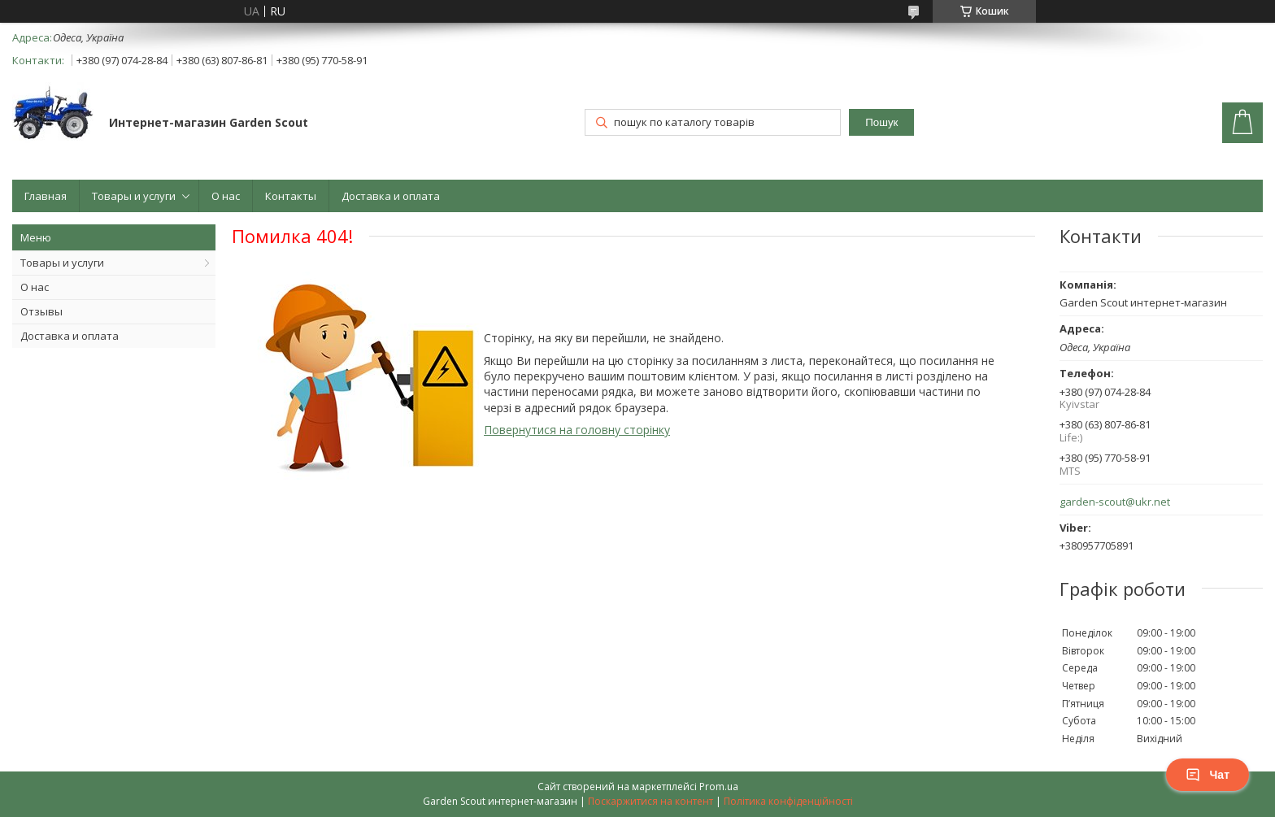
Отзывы (41, 311)
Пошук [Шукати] (881, 122)
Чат (1207, 774)
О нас (225, 196)
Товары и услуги (134, 196)
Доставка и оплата (391, 196)
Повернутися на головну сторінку (577, 429)
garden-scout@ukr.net (1115, 502)
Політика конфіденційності (788, 801)
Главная (45, 196)
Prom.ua (718, 786)
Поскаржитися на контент (650, 801)
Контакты (290, 196)
